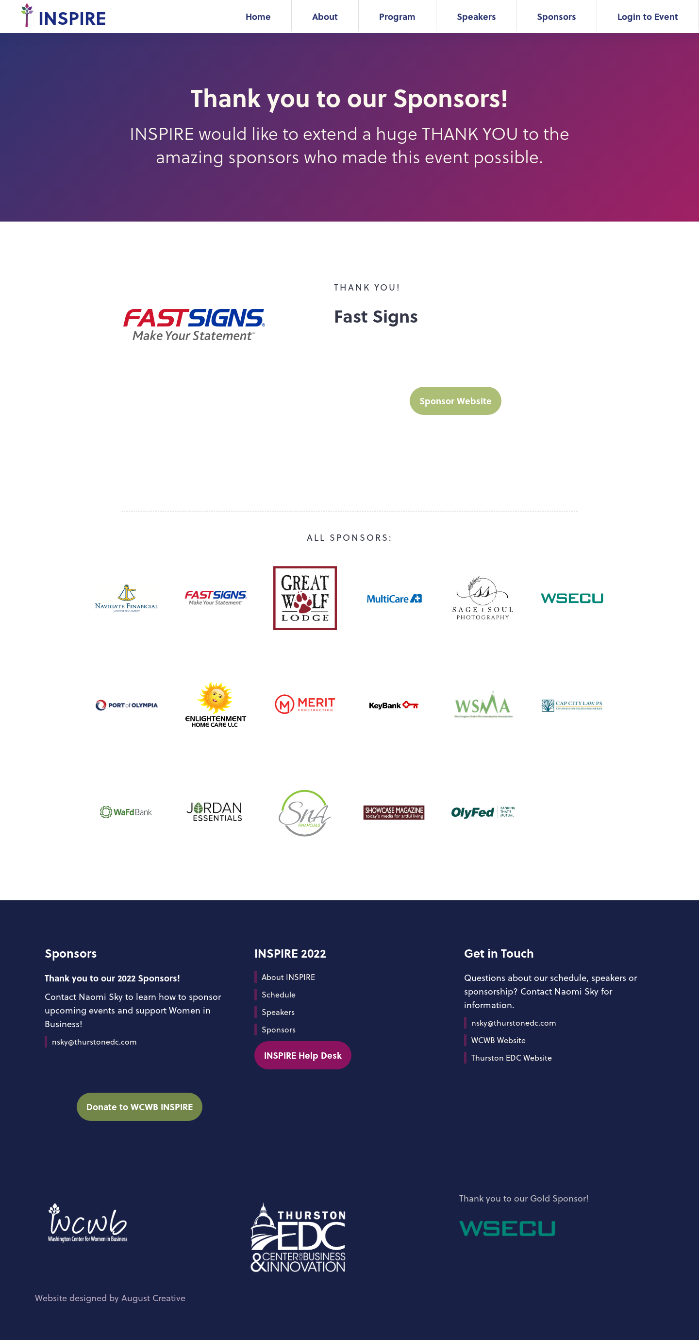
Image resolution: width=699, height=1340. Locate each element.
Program (397, 16)
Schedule (279, 994)
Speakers (476, 16)
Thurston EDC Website (511, 1057)
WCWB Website (498, 1040)
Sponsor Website (455, 400)
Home (258, 16)
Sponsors (556, 16)
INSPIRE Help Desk (303, 1055)
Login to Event (647, 16)
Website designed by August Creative (110, 1298)
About (325, 16)
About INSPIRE (288, 977)
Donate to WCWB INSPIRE (139, 1106)
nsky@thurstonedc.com (94, 1041)
